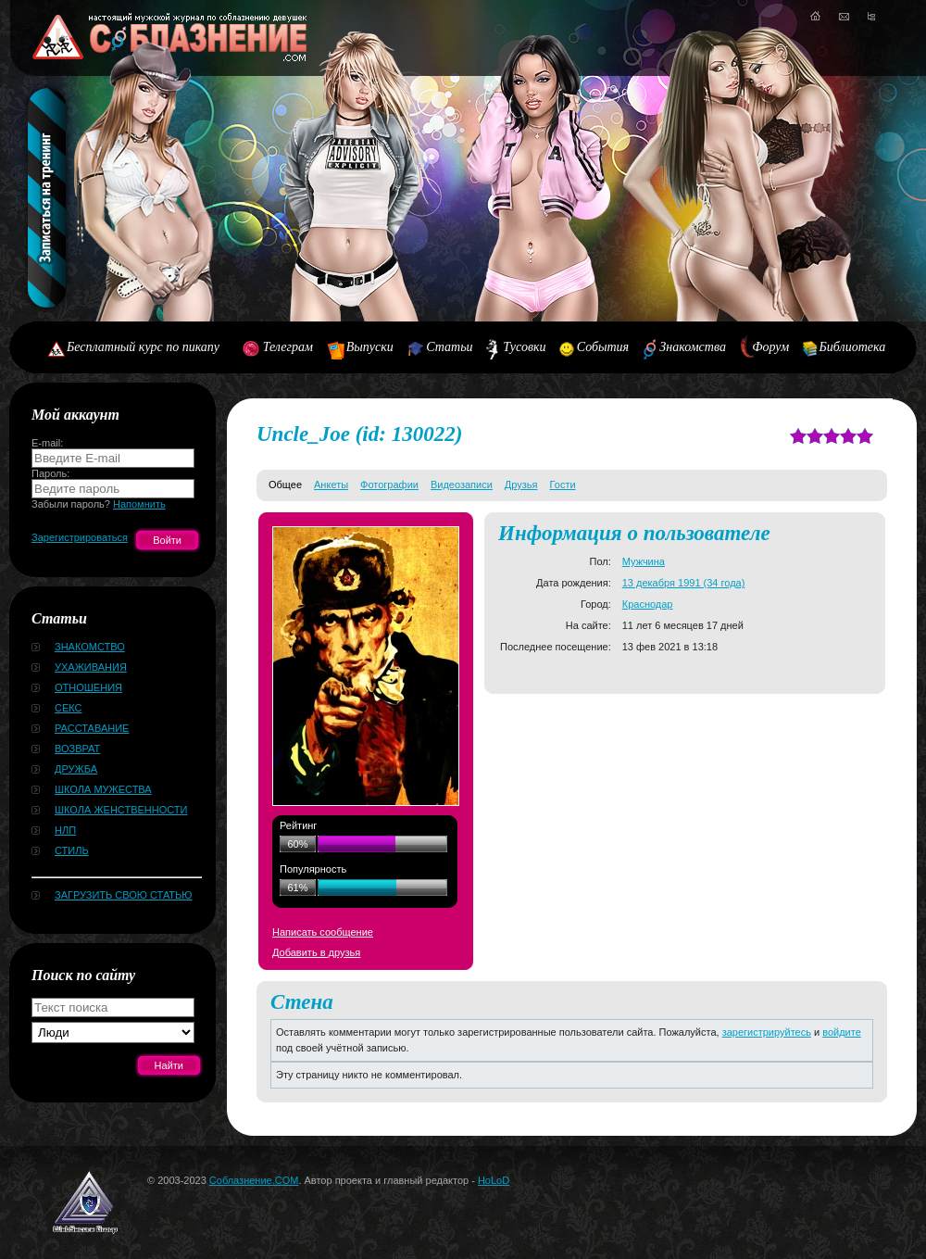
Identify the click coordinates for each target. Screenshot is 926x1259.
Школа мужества (103, 789)
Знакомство (90, 646)
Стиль (72, 850)
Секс (68, 707)
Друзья (521, 484)
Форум (770, 347)
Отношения (88, 687)
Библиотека (853, 347)
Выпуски (370, 347)
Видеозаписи (462, 484)
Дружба (76, 768)
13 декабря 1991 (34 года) (683, 582)
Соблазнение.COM (254, 1180)
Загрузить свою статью (123, 894)
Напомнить (139, 504)
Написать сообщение (322, 932)
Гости (563, 484)
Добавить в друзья (316, 952)
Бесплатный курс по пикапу (143, 347)
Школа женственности (121, 809)
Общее (285, 484)
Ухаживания (91, 667)
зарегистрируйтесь (766, 1032)
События (603, 347)
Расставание (92, 728)
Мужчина (643, 561)
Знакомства (692, 347)
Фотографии (389, 484)
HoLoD (493, 1180)
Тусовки (524, 347)
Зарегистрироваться (79, 537)
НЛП (65, 830)
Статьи (449, 347)
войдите (841, 1032)
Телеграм (288, 347)
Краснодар (647, 604)
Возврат (77, 748)
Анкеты (331, 484)
